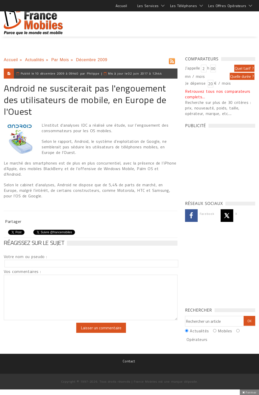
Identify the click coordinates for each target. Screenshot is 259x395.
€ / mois (222, 83)
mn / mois (195, 76)
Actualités (34, 60)
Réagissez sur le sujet (34, 242)
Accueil (121, 5)
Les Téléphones (183, 5)
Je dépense (196, 83)
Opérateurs (197, 339)
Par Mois (60, 60)
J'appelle (192, 68)
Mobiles (225, 331)
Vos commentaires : (22, 271)
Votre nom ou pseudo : (25, 256)
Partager (13, 221)
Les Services (148, 5)
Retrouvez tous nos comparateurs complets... (217, 94)
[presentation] (46, 332)
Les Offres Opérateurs (227, 5)
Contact (129, 361)
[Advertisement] (163, 20)
